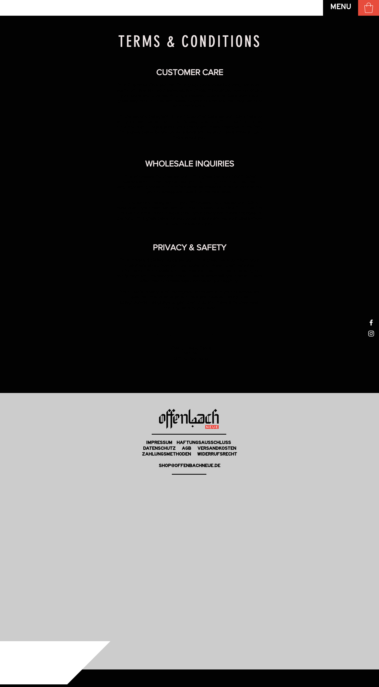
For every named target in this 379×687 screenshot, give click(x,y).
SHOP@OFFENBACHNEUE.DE (189, 466)
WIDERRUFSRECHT (217, 454)
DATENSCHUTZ (162, 449)
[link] (368, 8)
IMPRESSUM (159, 443)
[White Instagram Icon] (371, 333)
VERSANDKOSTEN (213, 449)
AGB (186, 449)
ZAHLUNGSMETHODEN (169, 454)
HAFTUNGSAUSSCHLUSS (205, 443)
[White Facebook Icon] (371, 322)
